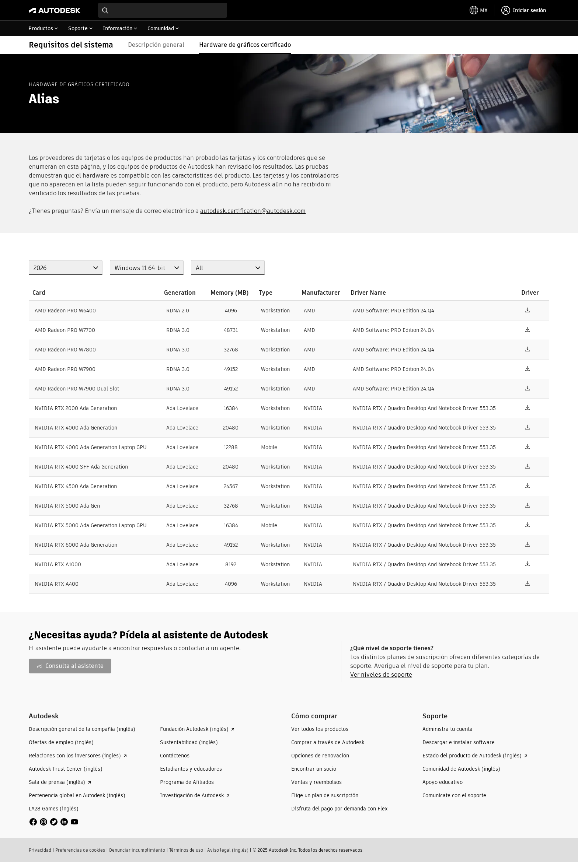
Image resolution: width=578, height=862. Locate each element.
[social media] (54, 821)
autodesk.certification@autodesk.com (253, 211)
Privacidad (40, 850)
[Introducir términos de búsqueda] (162, 10)
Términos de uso (186, 850)
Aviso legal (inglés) (227, 850)
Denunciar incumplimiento (137, 850)
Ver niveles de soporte (381, 674)
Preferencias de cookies (80, 850)
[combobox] (162, 10)
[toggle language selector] (478, 10)
